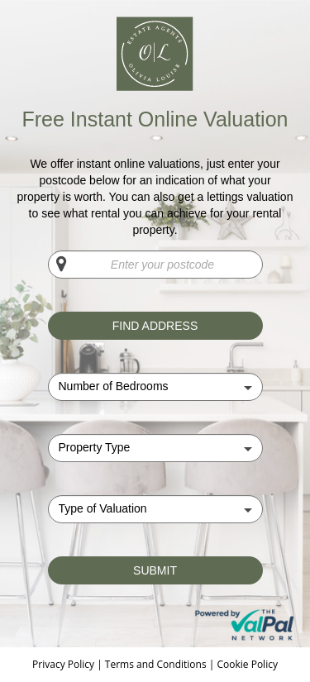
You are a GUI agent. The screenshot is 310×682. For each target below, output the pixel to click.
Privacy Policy (64, 664)
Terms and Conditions (156, 664)
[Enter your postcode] (155, 264)
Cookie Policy (247, 664)
